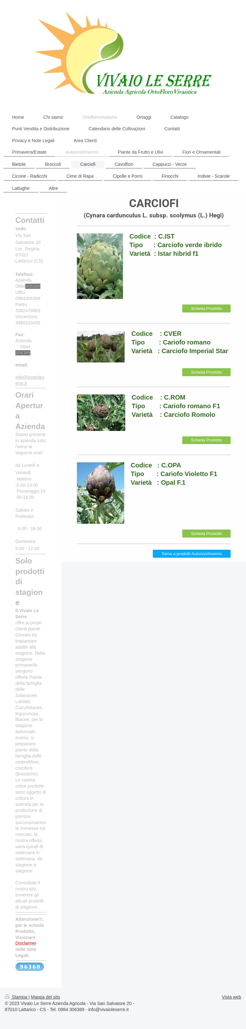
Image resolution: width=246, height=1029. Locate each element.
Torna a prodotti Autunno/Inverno (191, 553)
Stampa (17, 997)
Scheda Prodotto (206, 308)
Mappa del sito (45, 997)
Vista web (231, 997)
